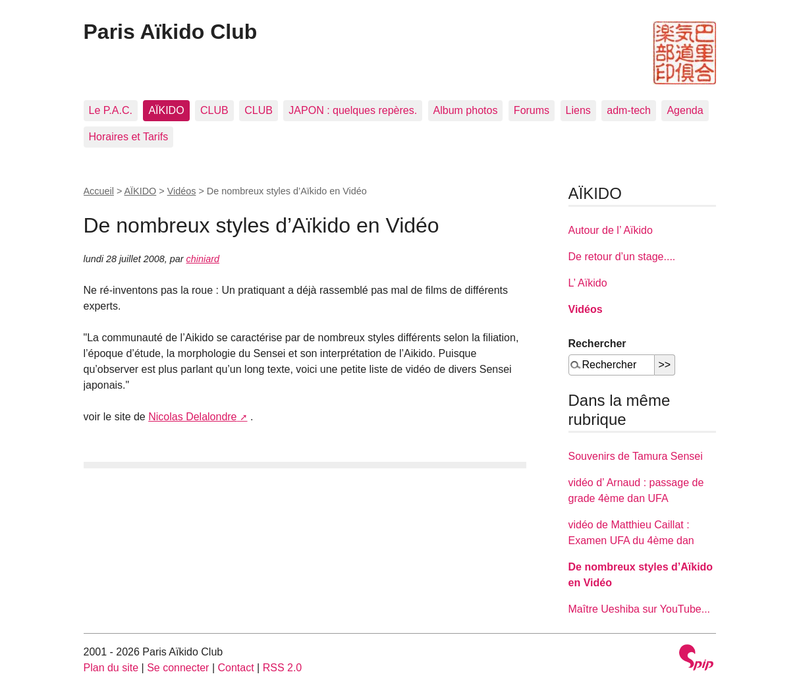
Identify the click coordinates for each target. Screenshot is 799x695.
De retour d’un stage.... (622, 256)
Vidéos (181, 191)
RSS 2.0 (282, 667)
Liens (578, 110)
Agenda (685, 110)
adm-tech (629, 110)
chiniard (202, 259)
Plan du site (111, 667)
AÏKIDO (166, 110)
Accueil (99, 191)
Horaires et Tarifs (129, 136)
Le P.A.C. (110, 110)
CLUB (214, 110)
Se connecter (178, 667)
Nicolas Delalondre (192, 416)
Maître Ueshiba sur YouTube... (639, 609)
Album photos (465, 110)
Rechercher (597, 343)
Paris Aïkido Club (171, 31)
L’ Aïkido (587, 283)
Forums (531, 110)
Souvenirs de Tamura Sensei (635, 456)
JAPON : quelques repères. (353, 110)
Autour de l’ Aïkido (610, 230)
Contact (235, 667)
